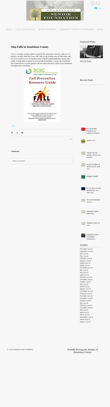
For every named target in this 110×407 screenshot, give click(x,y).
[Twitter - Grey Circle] (98, 3)
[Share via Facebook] (12, 133)
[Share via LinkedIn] (22, 133)
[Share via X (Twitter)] (17, 133)
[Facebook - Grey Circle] (93, 3)
